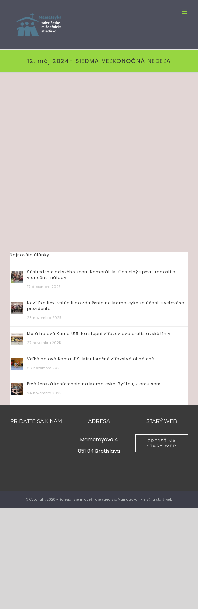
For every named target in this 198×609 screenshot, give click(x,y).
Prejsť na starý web (156, 499)
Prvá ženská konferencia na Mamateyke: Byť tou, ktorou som (94, 384)
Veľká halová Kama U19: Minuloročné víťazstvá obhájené (90, 358)
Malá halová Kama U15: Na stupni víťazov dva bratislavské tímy (99, 333)
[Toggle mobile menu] (185, 12)
